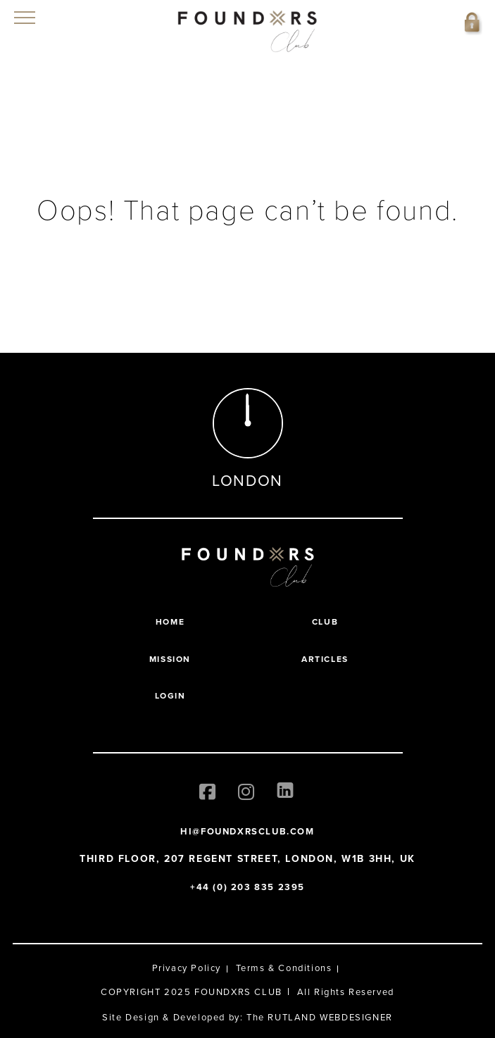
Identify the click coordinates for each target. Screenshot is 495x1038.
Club (325, 621)
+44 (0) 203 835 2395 (247, 887)
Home (170, 621)
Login (170, 695)
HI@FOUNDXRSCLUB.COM (247, 831)
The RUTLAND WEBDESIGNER (319, 1017)
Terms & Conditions (284, 968)
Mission (170, 659)
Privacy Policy (186, 968)
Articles (325, 659)
